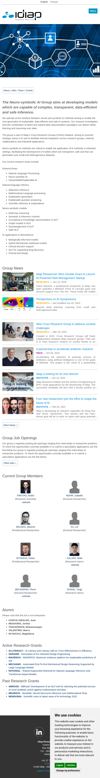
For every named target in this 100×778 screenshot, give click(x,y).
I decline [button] (71, 765)
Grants (29, 90)
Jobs (13, 90)
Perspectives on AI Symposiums (56, 299)
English (44, 2)
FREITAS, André (25, 495)
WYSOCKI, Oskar (25, 558)
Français (54, 2)
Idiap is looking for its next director (57, 374)
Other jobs (10, 463)
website (26, 502)
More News (11, 425)
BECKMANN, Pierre (25, 589)
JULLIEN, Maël (74, 558)
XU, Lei (74, 526)
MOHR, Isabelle (74, 495)
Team (21, 90)
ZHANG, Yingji (74, 589)
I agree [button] (59, 765)
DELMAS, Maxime (25, 526)
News (7, 90)
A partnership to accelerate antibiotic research (64, 349)
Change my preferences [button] (68, 770)
